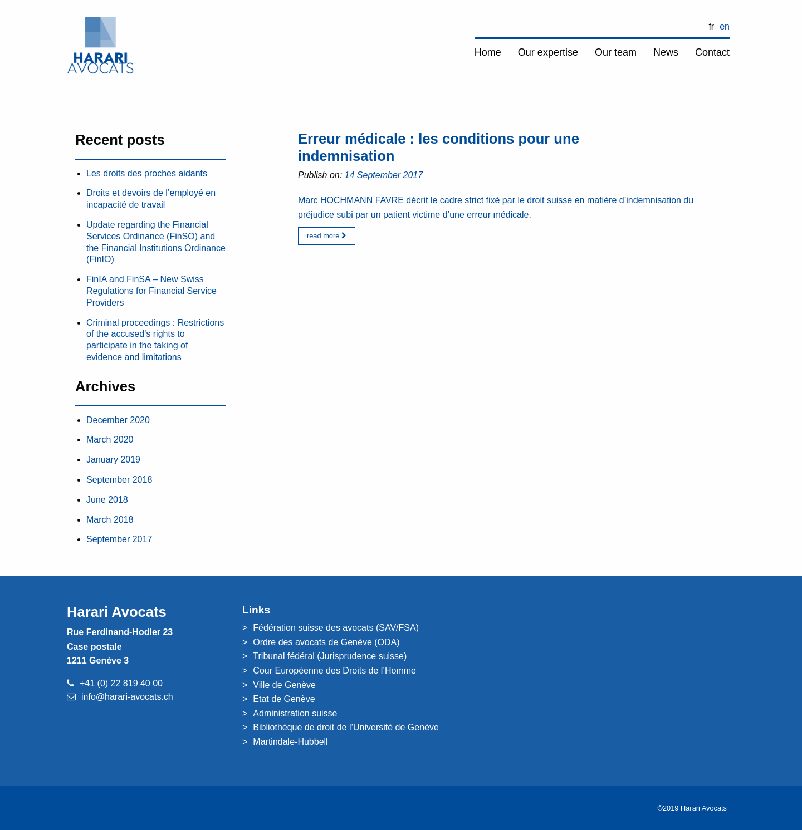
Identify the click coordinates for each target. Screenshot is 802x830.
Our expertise (548, 52)
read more (326, 236)
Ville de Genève (284, 685)
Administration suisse (295, 713)
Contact (712, 52)
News (665, 52)
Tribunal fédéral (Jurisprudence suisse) (330, 656)
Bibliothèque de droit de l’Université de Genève (346, 727)
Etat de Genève (284, 699)
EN (725, 26)
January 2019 (113, 459)
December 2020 (118, 420)
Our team (616, 52)
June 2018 (107, 499)
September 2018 (119, 479)
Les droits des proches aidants (146, 173)
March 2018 (110, 519)
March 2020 (110, 439)
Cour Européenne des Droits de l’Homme (334, 670)
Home (488, 52)
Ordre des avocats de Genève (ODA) (326, 642)
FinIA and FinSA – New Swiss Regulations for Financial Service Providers (151, 290)
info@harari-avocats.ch (127, 696)
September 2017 (119, 539)
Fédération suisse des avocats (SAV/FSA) (336, 627)
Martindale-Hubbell (290, 741)
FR (711, 26)
